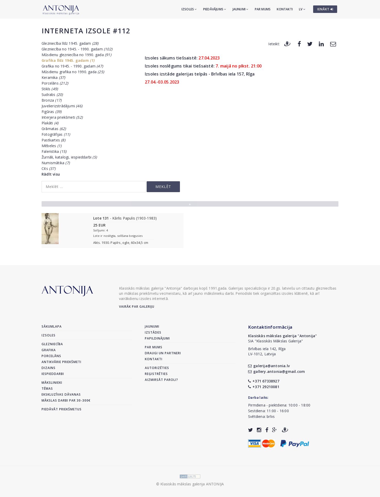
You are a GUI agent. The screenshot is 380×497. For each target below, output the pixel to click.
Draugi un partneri (163, 353)
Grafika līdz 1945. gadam (68, 60)
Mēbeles (51, 145)
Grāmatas (54, 128)
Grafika (49, 350)
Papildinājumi (157, 338)
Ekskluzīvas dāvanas (61, 394)
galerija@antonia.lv (269, 365)
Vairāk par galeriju (136, 306)
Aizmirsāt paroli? (161, 380)
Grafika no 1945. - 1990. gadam (72, 66)
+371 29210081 (263, 386)
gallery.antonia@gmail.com (276, 371)
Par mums (263, 9)
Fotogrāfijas (56, 134)
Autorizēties (157, 368)
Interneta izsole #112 (86, 30)
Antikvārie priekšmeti (61, 362)
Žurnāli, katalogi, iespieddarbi (69, 157)
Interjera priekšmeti (62, 117)
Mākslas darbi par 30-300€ (66, 400)
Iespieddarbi (53, 374)
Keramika (53, 77)
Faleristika (54, 151)
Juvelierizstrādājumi (62, 105)
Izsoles (189, 9)
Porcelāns (55, 83)
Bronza (51, 100)
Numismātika (56, 162)
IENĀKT (325, 9)
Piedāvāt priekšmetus (62, 409)
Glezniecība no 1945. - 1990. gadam (77, 49)
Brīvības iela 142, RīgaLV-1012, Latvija (267, 351)
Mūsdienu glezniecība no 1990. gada (76, 54)
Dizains (49, 368)
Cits (49, 168)
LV (302, 9)
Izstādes (153, 332)
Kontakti (285, 9)
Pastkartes (53, 140)
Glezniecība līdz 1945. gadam (70, 43)
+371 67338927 (263, 381)
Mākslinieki (52, 382)
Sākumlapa (52, 326)
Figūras (51, 111)
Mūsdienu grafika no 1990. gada (73, 71)
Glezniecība (52, 344)
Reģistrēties (156, 374)
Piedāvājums (214, 9)
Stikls (50, 88)
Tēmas (47, 388)
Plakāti (50, 123)
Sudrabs (52, 94)
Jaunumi (241, 9)
